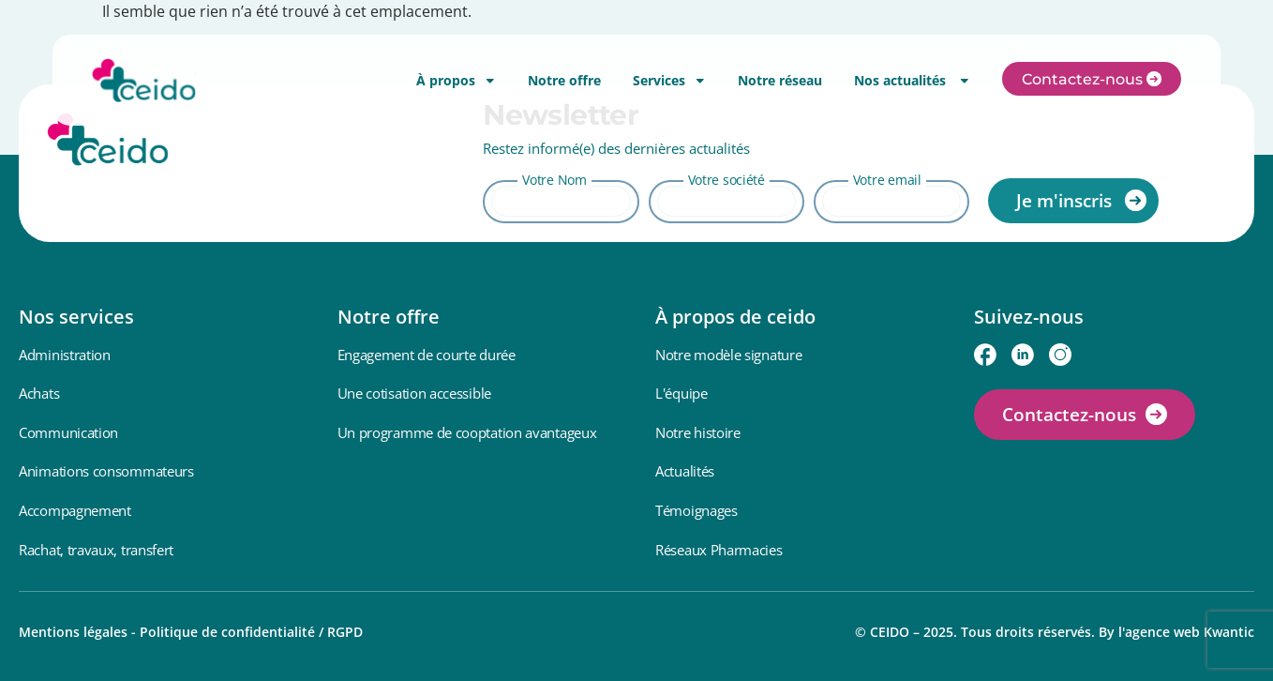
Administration (65, 354)
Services (669, 80)
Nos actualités (912, 80)
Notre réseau (780, 80)
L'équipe (681, 393)
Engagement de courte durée (426, 354)
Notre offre (564, 80)
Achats (39, 393)
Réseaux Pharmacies (719, 549)
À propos (456, 80)
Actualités (684, 471)
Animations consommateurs (106, 471)
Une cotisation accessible (414, 393)
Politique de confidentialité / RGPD (251, 632)
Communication (68, 432)
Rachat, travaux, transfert (96, 549)
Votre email (887, 180)
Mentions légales (73, 632)
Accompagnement (75, 510)
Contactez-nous (1069, 414)
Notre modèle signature (728, 354)
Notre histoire (698, 432)
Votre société (726, 180)
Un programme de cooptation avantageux (467, 432)
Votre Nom (554, 180)
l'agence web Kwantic (1186, 632)
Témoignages (696, 510)
